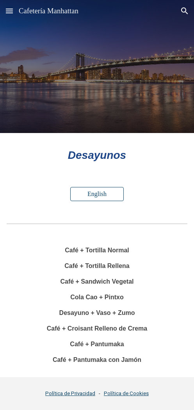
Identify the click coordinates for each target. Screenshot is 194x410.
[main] (97, 155)
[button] (9, 11)
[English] (97, 194)
